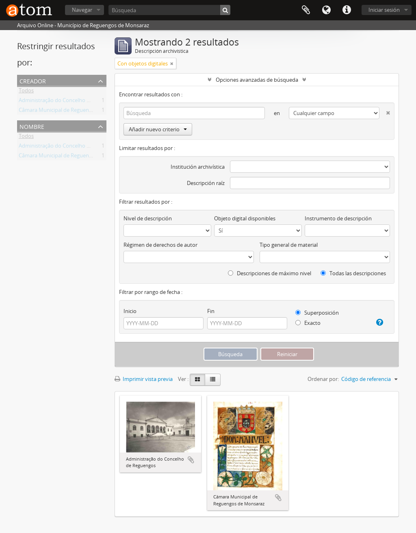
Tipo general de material (289, 244)
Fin (210, 311)
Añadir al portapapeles (191, 460)
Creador (33, 80)
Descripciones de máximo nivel (269, 273)
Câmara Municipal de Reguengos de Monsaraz (74, 111)
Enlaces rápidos (346, 10)
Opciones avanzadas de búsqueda (257, 79)
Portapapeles (306, 10)
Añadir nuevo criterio (158, 129)
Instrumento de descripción (338, 218)
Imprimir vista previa (144, 379)
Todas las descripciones (353, 273)
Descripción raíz (206, 183)
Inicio (130, 311)
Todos (26, 92)
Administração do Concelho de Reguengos (70, 101)
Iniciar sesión (384, 9)
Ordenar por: (323, 379)
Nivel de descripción (148, 218)
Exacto (308, 322)
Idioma (326, 10)
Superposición (317, 312)
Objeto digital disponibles (244, 218)
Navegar (82, 9)
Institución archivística (198, 166)
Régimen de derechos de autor (160, 244)
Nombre (32, 125)
